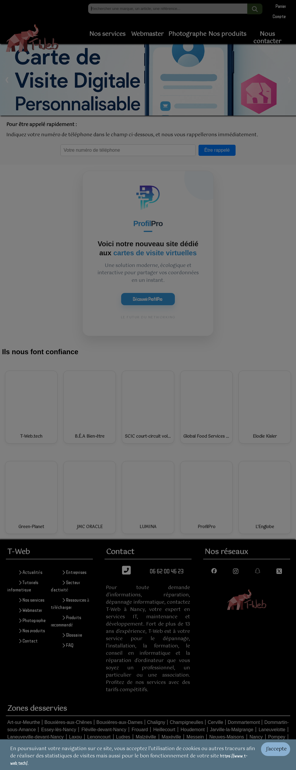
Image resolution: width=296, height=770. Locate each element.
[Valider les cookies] (278, 754)
